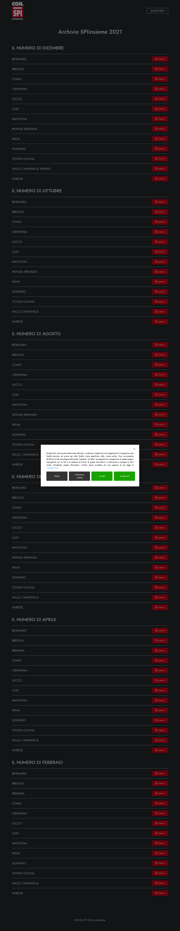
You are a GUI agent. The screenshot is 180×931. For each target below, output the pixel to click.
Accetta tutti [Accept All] (124, 476)
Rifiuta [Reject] (57, 476)
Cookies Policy (52, 467)
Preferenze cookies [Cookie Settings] (79, 476)
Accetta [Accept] (102, 476)
